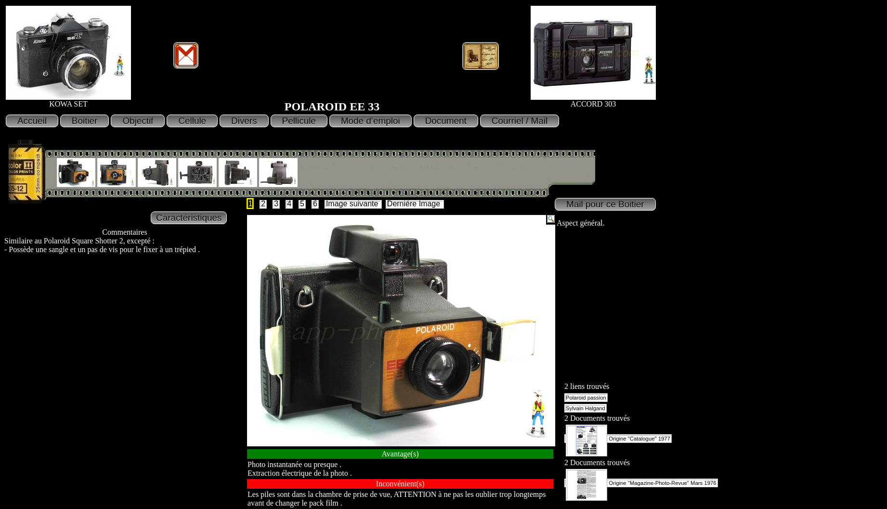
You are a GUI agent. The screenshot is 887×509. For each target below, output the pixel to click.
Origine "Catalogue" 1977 (618, 438)
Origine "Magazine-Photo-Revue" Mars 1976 (641, 483)
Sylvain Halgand (585, 408)
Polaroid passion (586, 398)
